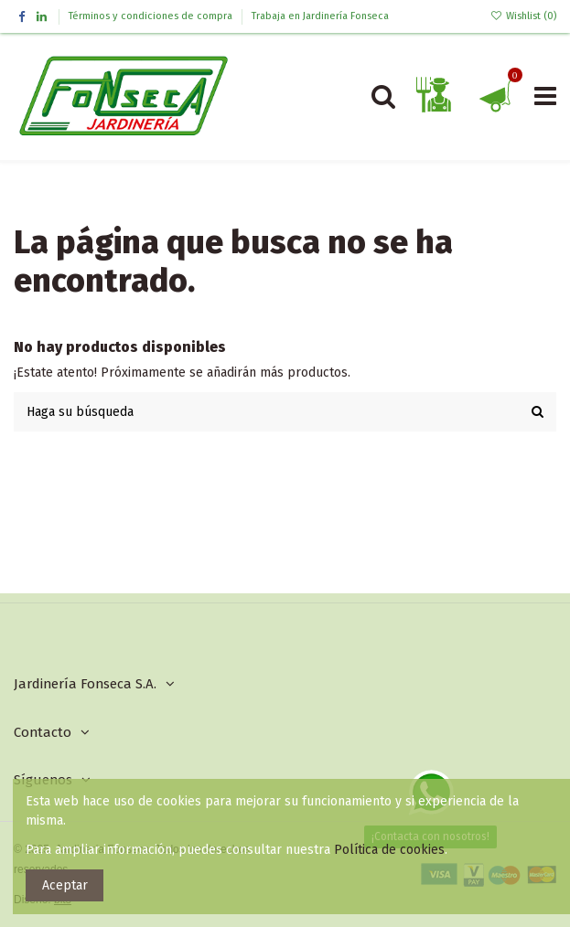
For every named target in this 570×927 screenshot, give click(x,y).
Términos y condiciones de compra (152, 16)
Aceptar (65, 885)
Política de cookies (389, 850)
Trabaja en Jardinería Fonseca (320, 16)
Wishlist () (523, 16)
